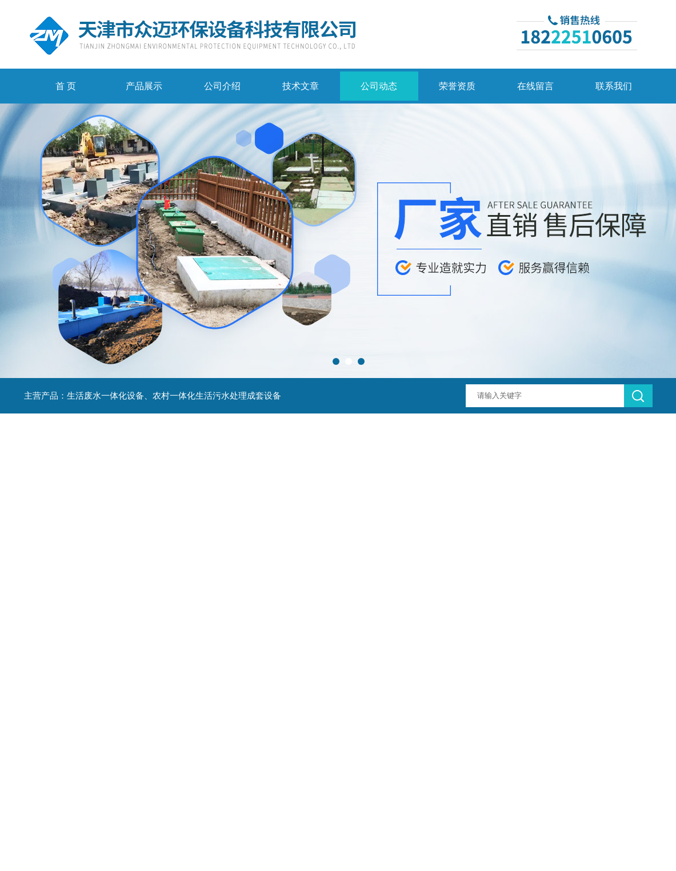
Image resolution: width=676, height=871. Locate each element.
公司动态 (379, 86)
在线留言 (535, 86)
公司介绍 (222, 86)
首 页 (65, 86)
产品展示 (144, 86)
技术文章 (300, 86)
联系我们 (613, 86)
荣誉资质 (457, 86)
